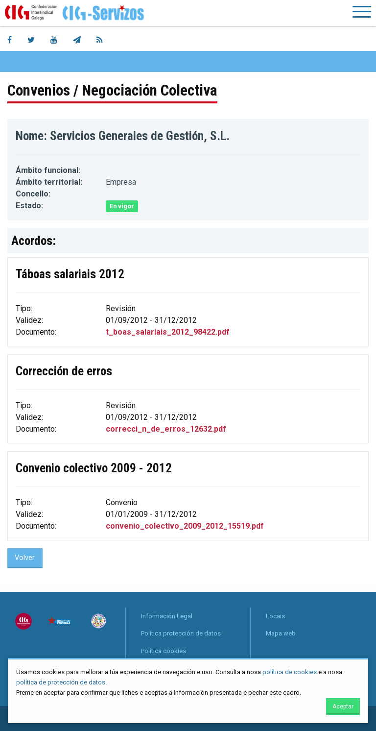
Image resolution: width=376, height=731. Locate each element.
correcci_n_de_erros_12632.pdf (166, 429)
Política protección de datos (181, 633)
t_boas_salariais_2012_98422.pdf (168, 332)
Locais (275, 616)
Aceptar (342, 706)
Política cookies (163, 651)
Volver (25, 558)
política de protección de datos (60, 682)
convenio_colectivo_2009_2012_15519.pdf (185, 526)
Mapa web (281, 633)
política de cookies (289, 672)
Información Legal (166, 616)
